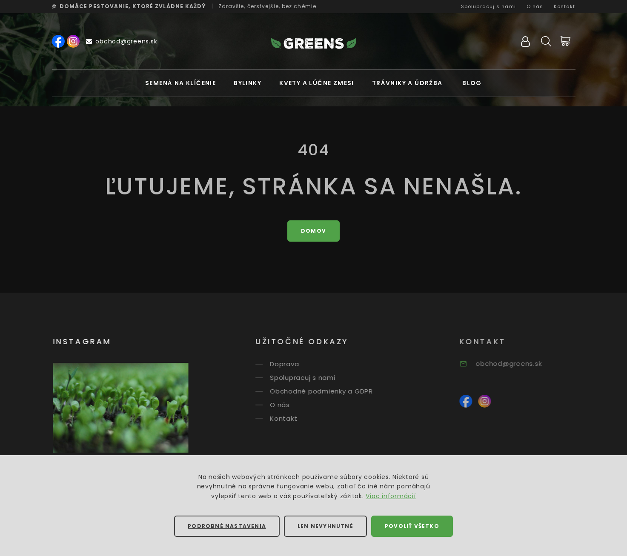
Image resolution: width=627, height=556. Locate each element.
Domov (313, 230)
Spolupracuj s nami (488, 6)
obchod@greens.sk (121, 41)
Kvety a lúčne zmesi (316, 83)
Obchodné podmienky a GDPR (328, 391)
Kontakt (564, 6)
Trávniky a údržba (407, 83)
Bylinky (247, 83)
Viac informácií (390, 496)
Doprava (291, 363)
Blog (472, 83)
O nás (535, 6)
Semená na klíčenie (180, 83)
